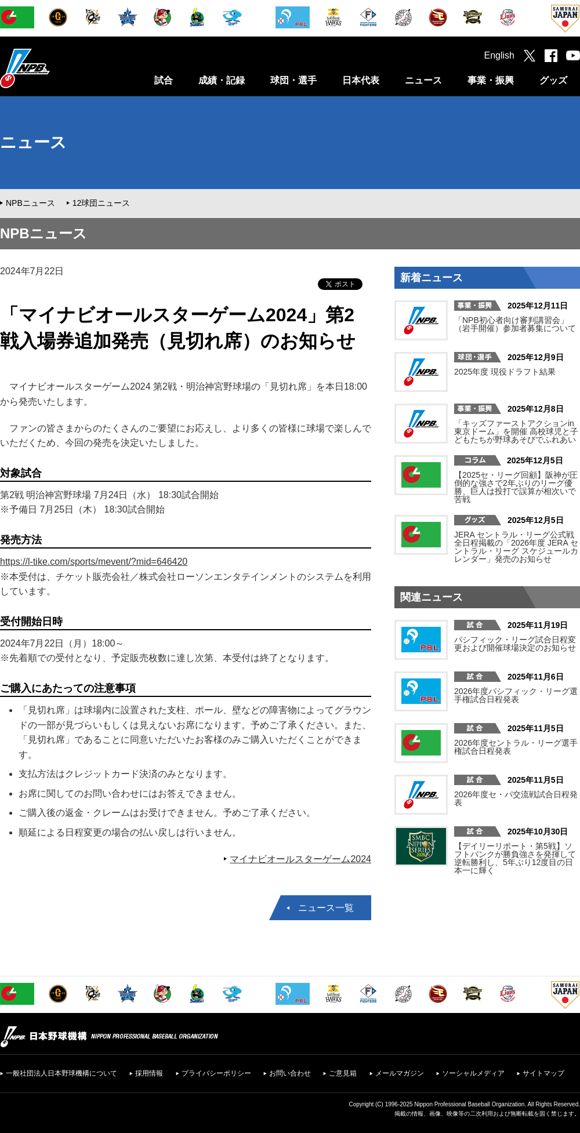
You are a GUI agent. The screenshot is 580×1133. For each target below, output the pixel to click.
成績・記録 (221, 80)
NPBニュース (30, 203)
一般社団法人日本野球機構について (61, 1073)
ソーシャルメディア (473, 1073)
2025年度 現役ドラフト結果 (505, 371)
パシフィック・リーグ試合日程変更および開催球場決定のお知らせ (515, 643)
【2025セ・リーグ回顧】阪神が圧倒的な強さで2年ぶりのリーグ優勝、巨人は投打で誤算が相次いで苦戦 (516, 487)
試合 (163, 80)
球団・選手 (293, 80)
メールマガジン (399, 1073)
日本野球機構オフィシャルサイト (54, 68)
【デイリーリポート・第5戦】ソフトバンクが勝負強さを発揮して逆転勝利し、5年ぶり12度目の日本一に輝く (515, 858)
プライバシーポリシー (216, 1073)
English (499, 55)
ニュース (423, 80)
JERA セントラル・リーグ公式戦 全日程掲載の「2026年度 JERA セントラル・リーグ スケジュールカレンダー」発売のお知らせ (516, 547)
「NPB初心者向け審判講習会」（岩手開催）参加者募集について (515, 324)
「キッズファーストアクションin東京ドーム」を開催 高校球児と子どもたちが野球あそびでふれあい (516, 431)
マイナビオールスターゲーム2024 (300, 859)
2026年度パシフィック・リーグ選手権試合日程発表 (516, 695)
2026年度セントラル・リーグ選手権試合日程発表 (516, 747)
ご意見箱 (343, 1073)
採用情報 (149, 1073)
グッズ (553, 80)
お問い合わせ (290, 1073)
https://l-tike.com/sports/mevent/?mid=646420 (93, 561)
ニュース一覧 (326, 908)
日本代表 (360, 80)
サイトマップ (543, 1073)
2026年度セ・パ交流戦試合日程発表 (516, 798)
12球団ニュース (101, 203)
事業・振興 (490, 80)
